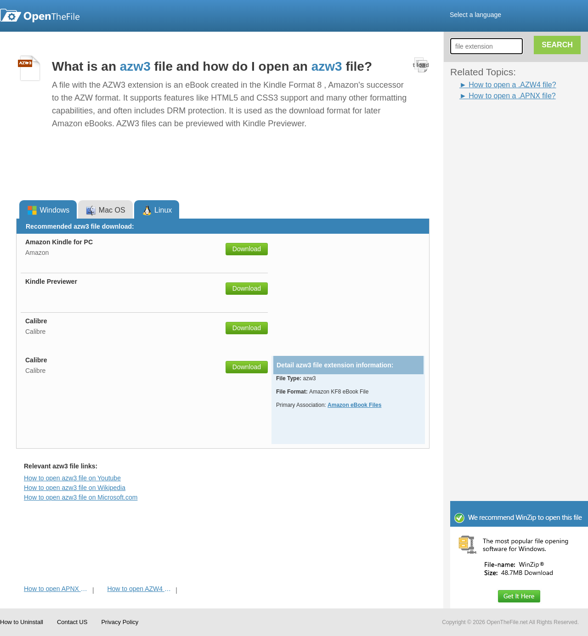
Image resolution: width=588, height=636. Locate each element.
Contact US (72, 622)
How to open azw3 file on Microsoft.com (80, 497)
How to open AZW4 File (140, 588)
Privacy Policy (119, 622)
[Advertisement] (486, 239)
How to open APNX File (57, 588)
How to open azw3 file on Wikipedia (74, 487)
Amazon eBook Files (354, 405)
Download (246, 249)
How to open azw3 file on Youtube (72, 478)
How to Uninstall (21, 622)
